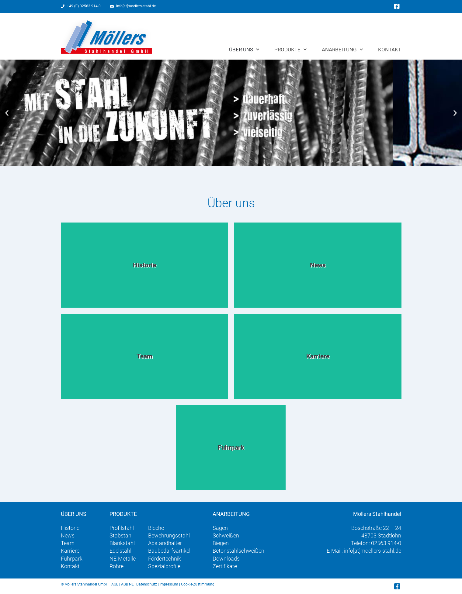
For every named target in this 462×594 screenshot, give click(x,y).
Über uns (244, 49)
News (68, 535)
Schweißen (226, 535)
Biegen (221, 543)
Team (68, 543)
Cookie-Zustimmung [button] (197, 584)
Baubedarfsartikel (169, 550)
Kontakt (389, 50)
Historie (70, 528)
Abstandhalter (165, 543)
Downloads (226, 558)
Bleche (156, 528)
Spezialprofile (164, 566)
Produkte (290, 49)
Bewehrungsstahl (169, 535)
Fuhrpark (71, 558)
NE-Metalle (122, 558)
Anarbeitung (342, 49)
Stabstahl (121, 535)
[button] (7, 113)
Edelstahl (120, 550)
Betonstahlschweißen (238, 550)
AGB (114, 584)
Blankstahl (122, 543)
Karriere (70, 550)
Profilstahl (121, 528)
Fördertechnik (164, 558)
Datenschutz (146, 584)
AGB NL (127, 584)
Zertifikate (225, 566)
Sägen (220, 528)
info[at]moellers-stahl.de (372, 550)
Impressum (169, 584)
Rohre (116, 566)
